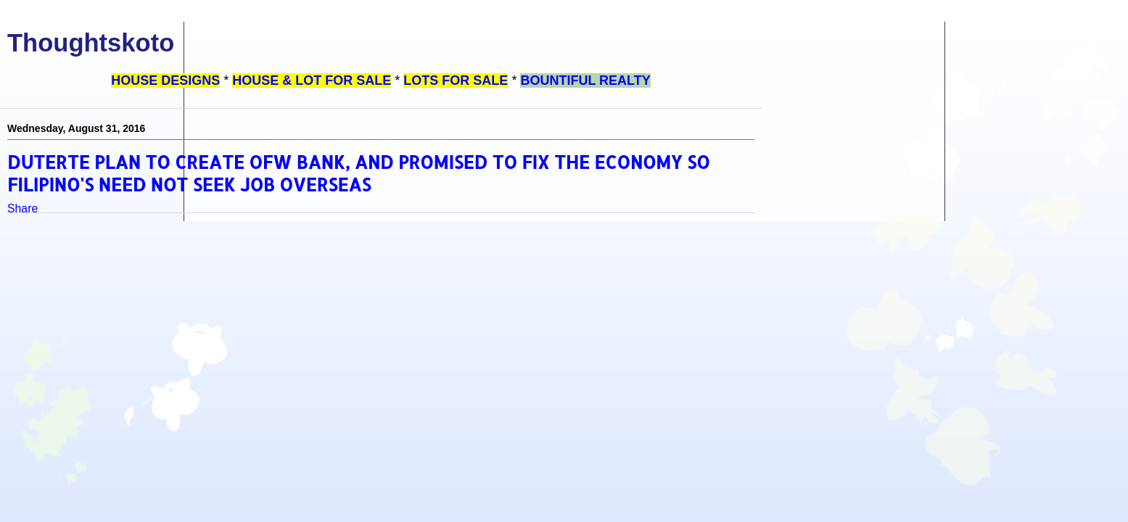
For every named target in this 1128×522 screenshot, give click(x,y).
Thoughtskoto (90, 43)
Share (22, 208)
